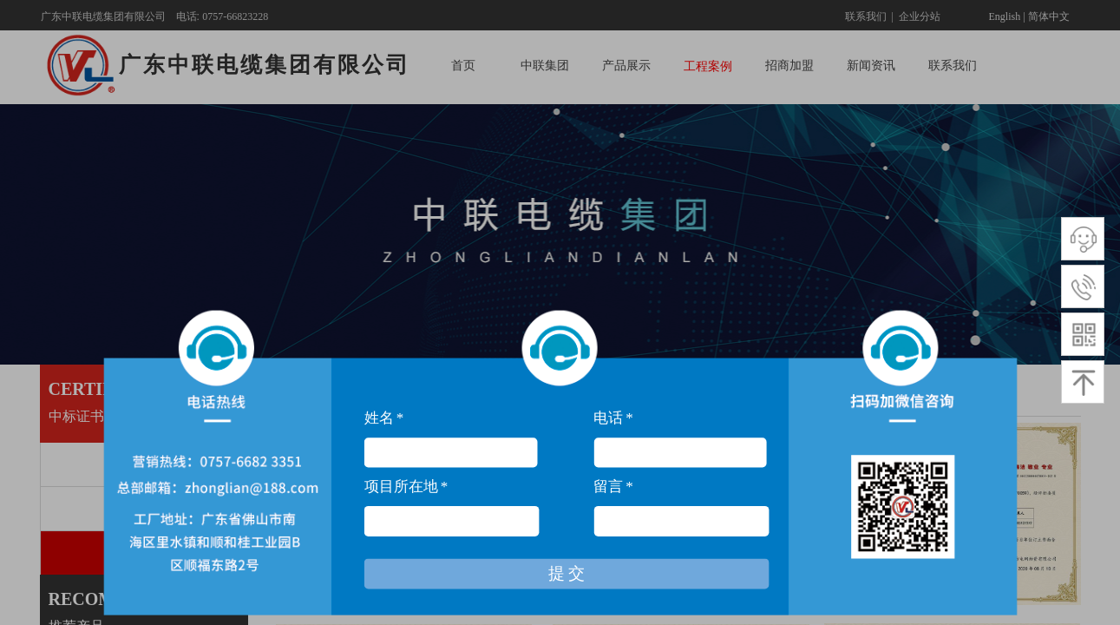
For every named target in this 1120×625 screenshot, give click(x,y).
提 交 (567, 586)
